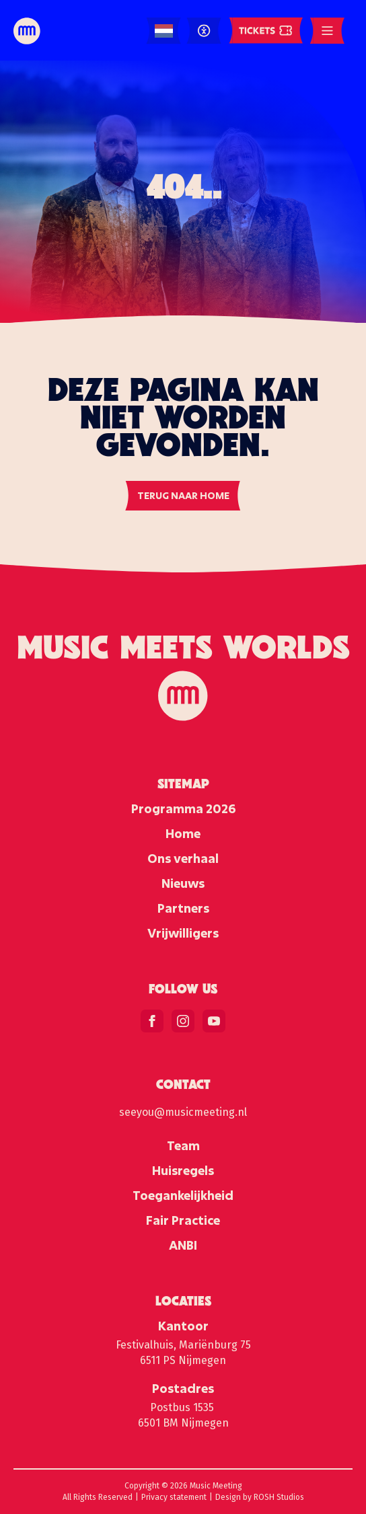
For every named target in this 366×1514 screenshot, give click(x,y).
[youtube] (214, 1021)
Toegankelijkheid (183, 1195)
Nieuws (183, 883)
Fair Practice (183, 1220)
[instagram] (183, 1021)
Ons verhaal (183, 858)
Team (183, 1145)
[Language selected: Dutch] (164, 31)
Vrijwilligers (183, 933)
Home (183, 833)
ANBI (183, 1245)
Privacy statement (174, 1497)
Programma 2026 (183, 808)
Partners (183, 908)
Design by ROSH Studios (259, 1497)
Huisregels (183, 1170)
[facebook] (152, 1021)
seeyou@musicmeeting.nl (183, 1112)
